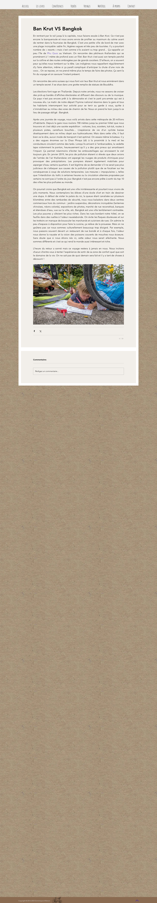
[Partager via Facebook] (34, 331)
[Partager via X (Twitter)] (40, 331)
